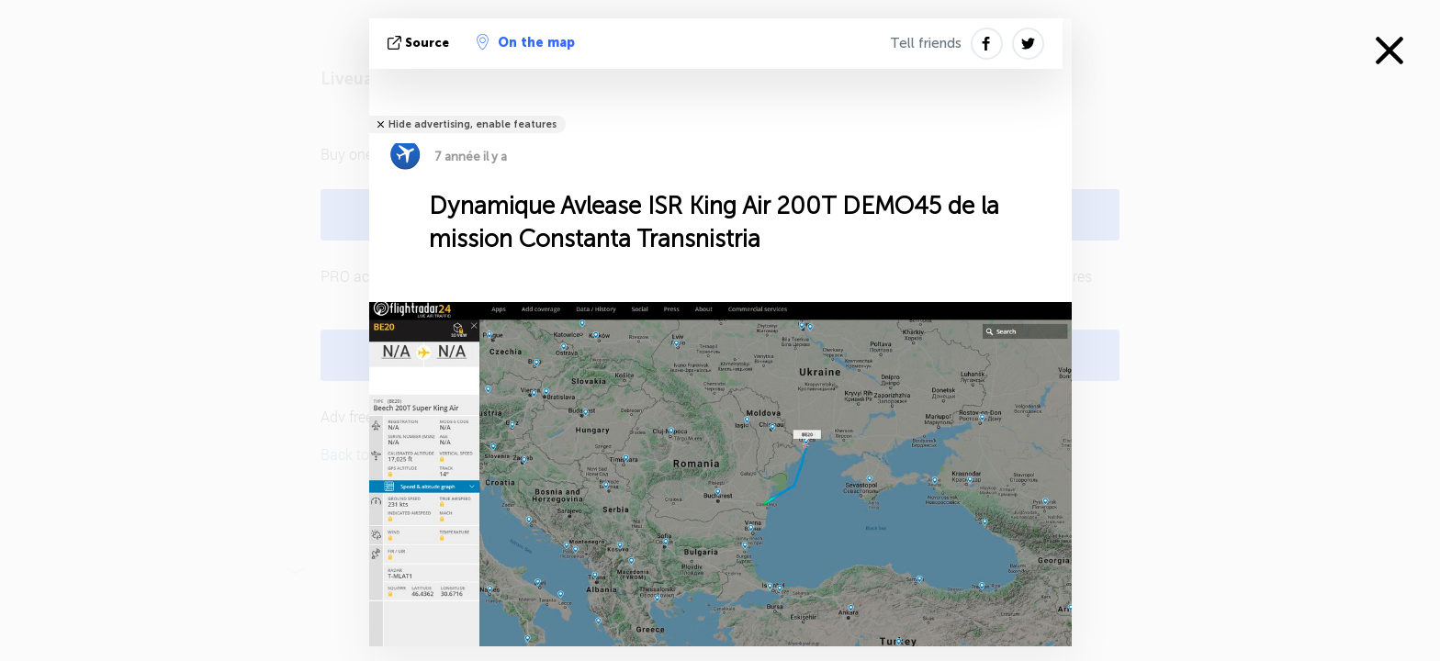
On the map (526, 42)
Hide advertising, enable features (472, 124)
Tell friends (926, 43)
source (420, 43)
